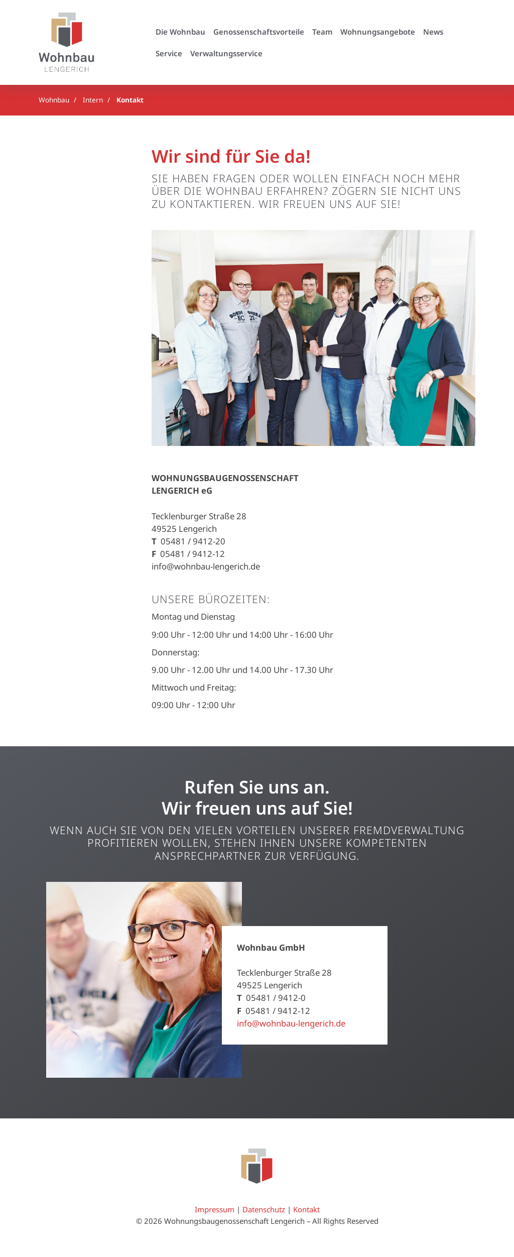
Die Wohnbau (180, 32)
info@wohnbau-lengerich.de (291, 1023)
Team (322, 32)
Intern (93, 99)
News (433, 32)
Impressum (214, 1210)
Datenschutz (263, 1210)
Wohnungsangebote (377, 32)
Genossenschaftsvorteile (258, 32)
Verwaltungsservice (226, 53)
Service (169, 53)
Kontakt (130, 99)
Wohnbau (54, 99)
